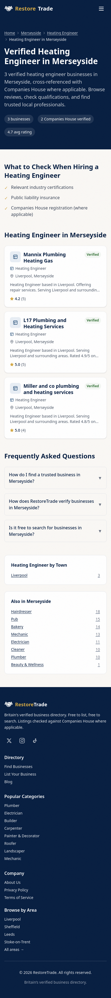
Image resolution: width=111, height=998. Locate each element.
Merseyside (31, 32)
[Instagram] (22, 741)
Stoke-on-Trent (17, 941)
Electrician (13, 813)
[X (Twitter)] (9, 741)
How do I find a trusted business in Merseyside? (55, 478)
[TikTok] (35, 741)
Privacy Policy (16, 889)
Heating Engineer (62, 32)
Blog (8, 781)
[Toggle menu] (101, 8)
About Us (12, 882)
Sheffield (12, 926)
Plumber (11, 805)
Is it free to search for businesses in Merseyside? (55, 531)
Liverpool (12, 919)
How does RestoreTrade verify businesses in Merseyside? (55, 504)
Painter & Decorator (22, 835)
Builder (10, 820)
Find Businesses (18, 766)
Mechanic (12, 858)
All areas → (14, 949)
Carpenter (13, 828)
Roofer (10, 843)
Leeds (9, 934)
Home (9, 32)
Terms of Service (18, 897)
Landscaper (14, 850)
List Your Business (20, 774)
